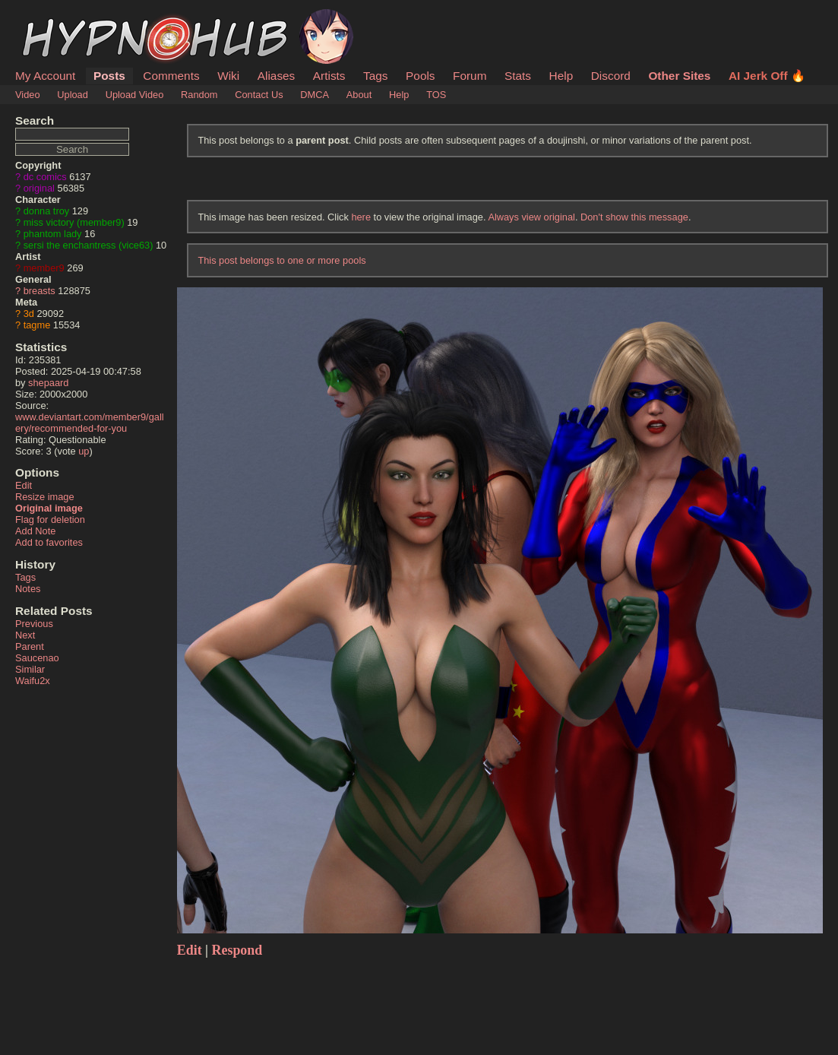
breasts (39, 290)
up (83, 451)
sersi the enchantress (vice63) (88, 245)
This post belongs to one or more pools (281, 260)
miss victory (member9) (74, 222)
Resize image (44, 496)
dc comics (45, 176)
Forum (469, 75)
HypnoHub (57, 17)
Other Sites (679, 75)
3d (29, 313)
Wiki (228, 75)
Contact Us (259, 94)
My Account (45, 75)
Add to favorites (49, 542)
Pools (420, 75)
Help (561, 75)
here (361, 217)
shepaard (48, 382)
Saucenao (37, 658)
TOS (436, 94)
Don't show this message (634, 217)
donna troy (46, 211)
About (359, 94)
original (39, 188)
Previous (34, 623)
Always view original (531, 217)
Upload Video (135, 94)
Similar (30, 669)
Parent (29, 646)
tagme (37, 325)
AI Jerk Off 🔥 (767, 75)
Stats (517, 75)
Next (25, 635)
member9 (44, 268)
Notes (27, 588)
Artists (329, 75)
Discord (611, 75)
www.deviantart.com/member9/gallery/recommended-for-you (89, 422)
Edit (23, 485)
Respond (237, 950)
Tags (375, 75)
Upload (72, 94)
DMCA (314, 94)
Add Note (35, 531)
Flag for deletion (50, 519)
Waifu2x (32, 680)
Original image (49, 508)
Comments (171, 75)
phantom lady (53, 233)
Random (199, 94)
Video (27, 94)
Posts (109, 75)
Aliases (277, 75)
